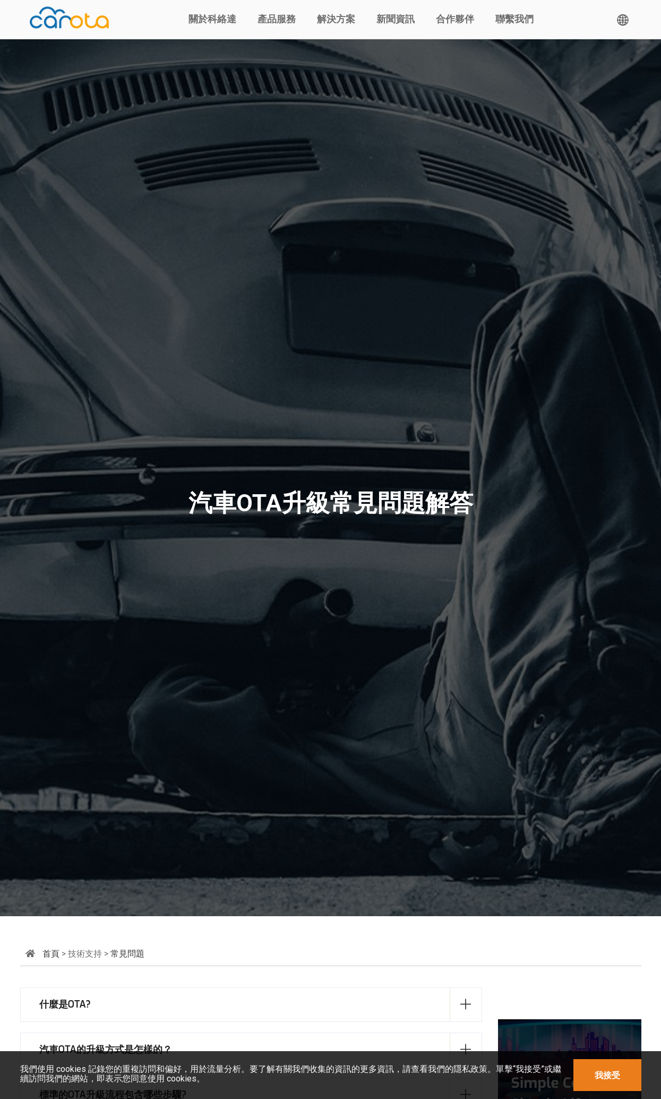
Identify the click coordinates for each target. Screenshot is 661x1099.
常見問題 (127, 954)
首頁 (50, 954)
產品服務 (276, 19)
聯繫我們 (514, 19)
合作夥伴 (455, 19)
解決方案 (336, 19)
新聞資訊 (395, 19)
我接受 (607, 1075)
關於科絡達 (212, 19)
